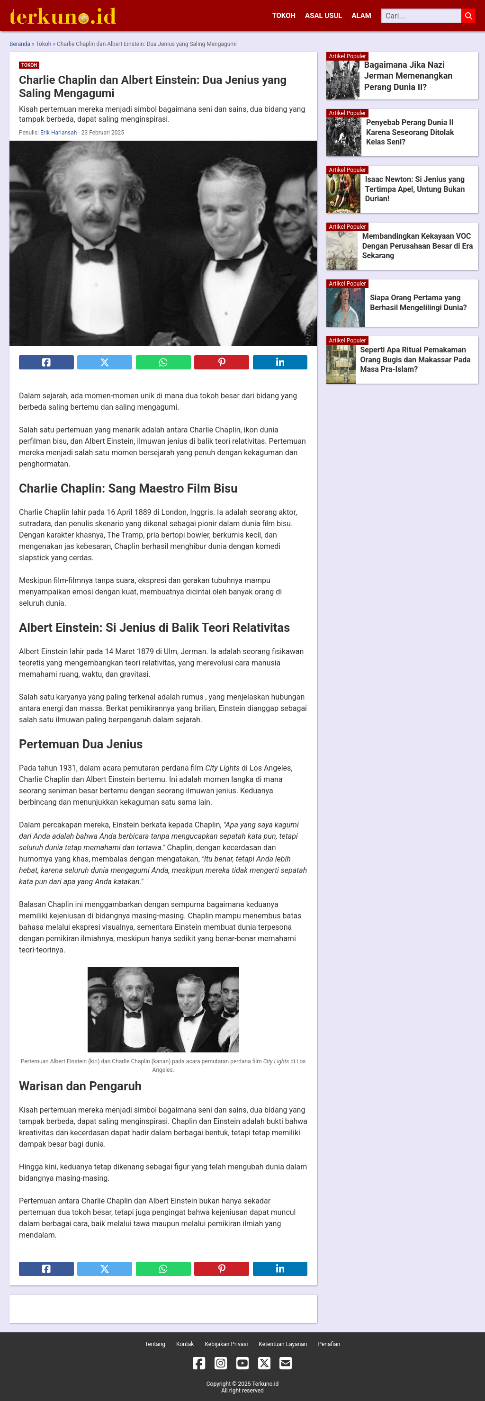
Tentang (155, 1344)
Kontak (185, 1344)
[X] (264, 1365)
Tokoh (284, 15)
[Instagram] (221, 1365)
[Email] (285, 1365)
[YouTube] (242, 1365)
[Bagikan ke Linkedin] (280, 362)
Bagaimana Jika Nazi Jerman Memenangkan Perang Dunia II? (417, 75)
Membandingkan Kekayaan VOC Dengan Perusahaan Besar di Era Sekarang (417, 246)
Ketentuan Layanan (283, 1344)
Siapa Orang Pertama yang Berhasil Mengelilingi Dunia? (418, 302)
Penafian (329, 1344)
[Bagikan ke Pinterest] (221, 362)
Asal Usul (323, 15)
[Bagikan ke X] (104, 362)
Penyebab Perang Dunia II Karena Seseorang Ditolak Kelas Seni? (410, 132)
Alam (361, 15)
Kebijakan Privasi (226, 1344)
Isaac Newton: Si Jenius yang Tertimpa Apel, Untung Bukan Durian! (415, 189)
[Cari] (421, 16)
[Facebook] (199, 1365)
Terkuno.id (265, 1384)
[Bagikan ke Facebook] (46, 362)
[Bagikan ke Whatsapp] (163, 362)
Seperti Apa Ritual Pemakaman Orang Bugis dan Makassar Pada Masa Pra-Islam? (415, 359)
